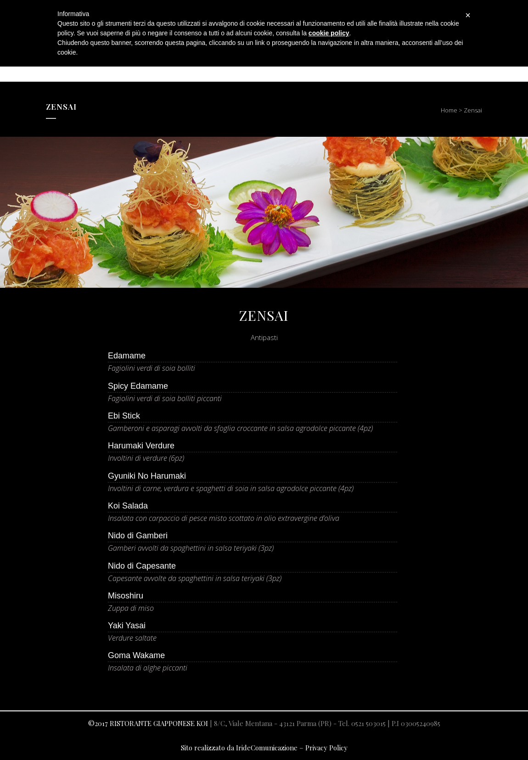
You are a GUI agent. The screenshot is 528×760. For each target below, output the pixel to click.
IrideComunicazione (267, 747)
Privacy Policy (326, 747)
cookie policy (329, 33)
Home (449, 110)
